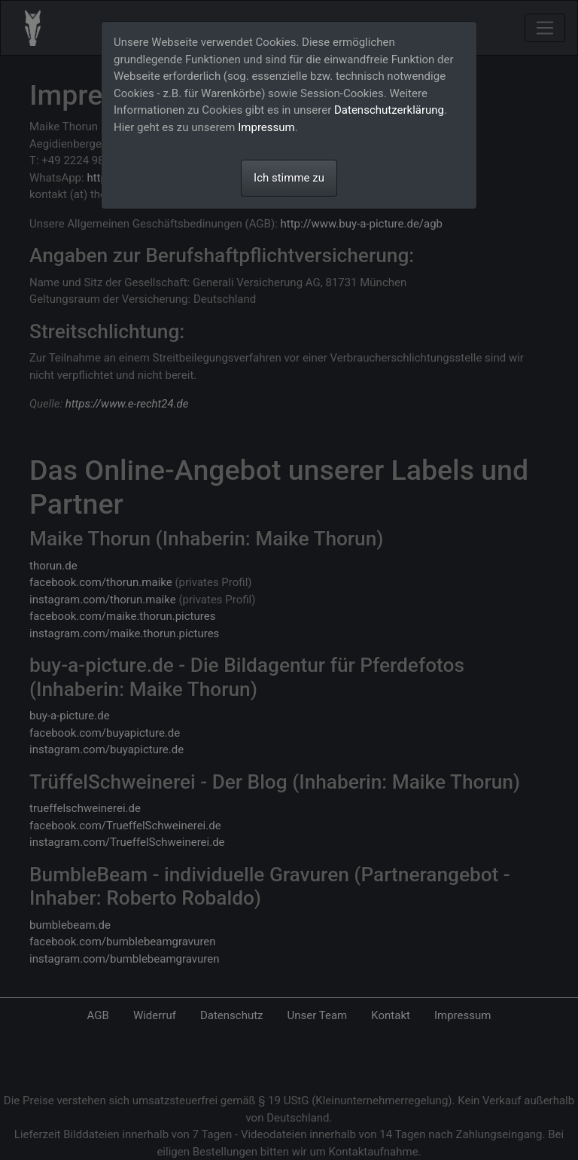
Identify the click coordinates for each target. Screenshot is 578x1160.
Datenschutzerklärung (389, 110)
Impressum (266, 127)
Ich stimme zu (289, 178)
